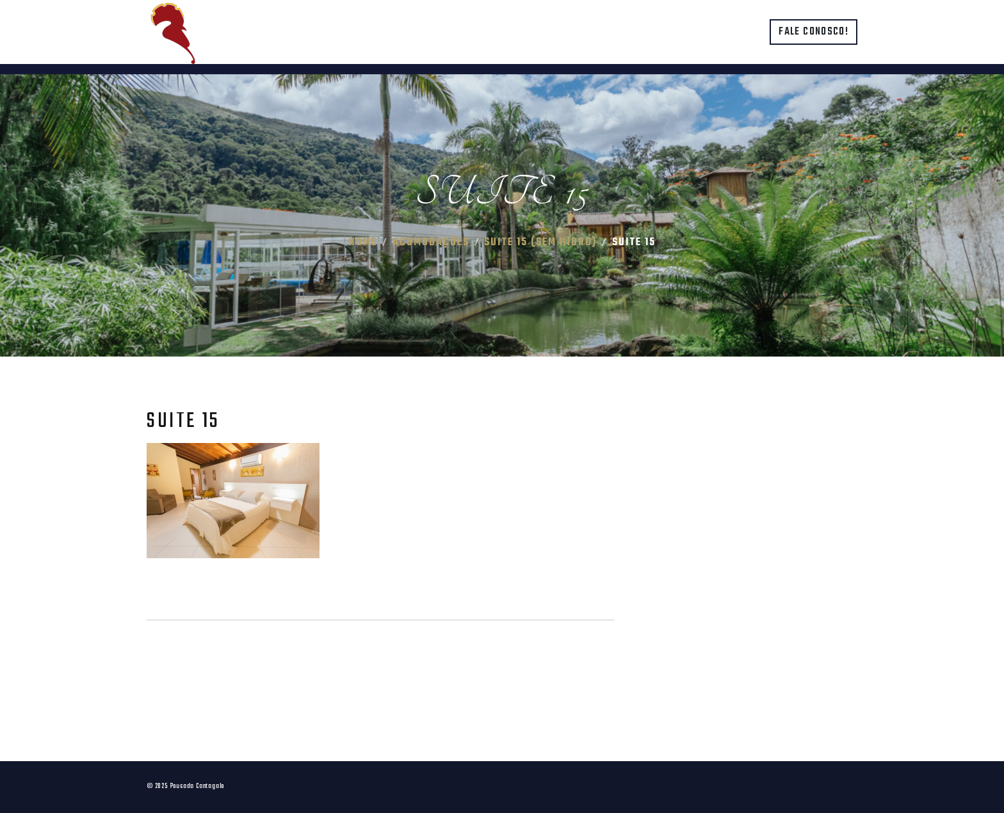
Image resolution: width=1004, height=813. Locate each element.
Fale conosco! (813, 32)
